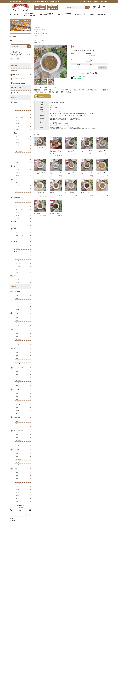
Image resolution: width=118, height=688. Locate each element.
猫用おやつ (64, 14)
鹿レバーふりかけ (54, 213)
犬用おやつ (46, 14)
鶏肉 (12, 54)
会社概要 (96, 1)
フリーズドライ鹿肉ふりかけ (39, 148)
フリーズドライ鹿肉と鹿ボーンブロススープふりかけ (55, 151)
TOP (35, 23)
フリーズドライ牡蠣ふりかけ (39, 193)
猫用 (36, 35)
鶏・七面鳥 (45, 33)
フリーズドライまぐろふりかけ (39, 173)
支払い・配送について (86, 1)
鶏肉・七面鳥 (37, 27)
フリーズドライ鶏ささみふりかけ (102, 151)
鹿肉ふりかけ (37, 213)
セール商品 (90, 14)
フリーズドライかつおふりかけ (71, 173)
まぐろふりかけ (85, 193)
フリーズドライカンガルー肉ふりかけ (71, 151)
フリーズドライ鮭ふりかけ (102, 173)
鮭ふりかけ (99, 193)
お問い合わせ (104, 1)
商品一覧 (37, 25)
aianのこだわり (103, 14)
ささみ (26, 54)
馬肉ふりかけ (53, 193)
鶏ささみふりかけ (69, 193)
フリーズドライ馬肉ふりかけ (86, 151)
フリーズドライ (14, 14)
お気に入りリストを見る (16, 41)
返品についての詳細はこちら (79, 76)
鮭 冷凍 (19, 54)
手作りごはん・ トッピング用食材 (29, 14)
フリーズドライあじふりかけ (86, 173)
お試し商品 (78, 14)
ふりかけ (44, 29)
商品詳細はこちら (44, 96)
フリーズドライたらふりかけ (55, 173)
